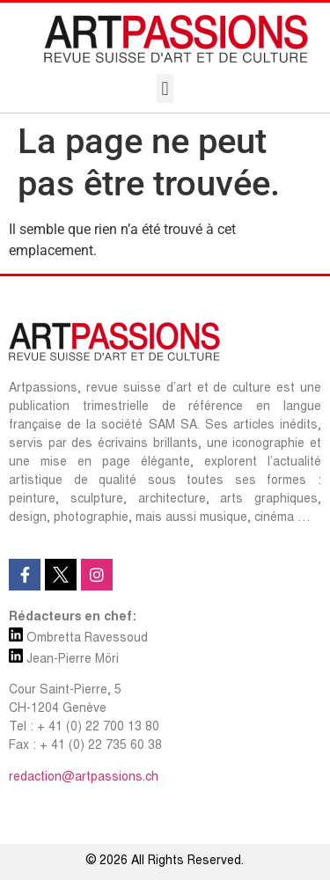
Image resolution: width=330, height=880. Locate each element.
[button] (165, 88)
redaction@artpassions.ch (83, 778)
